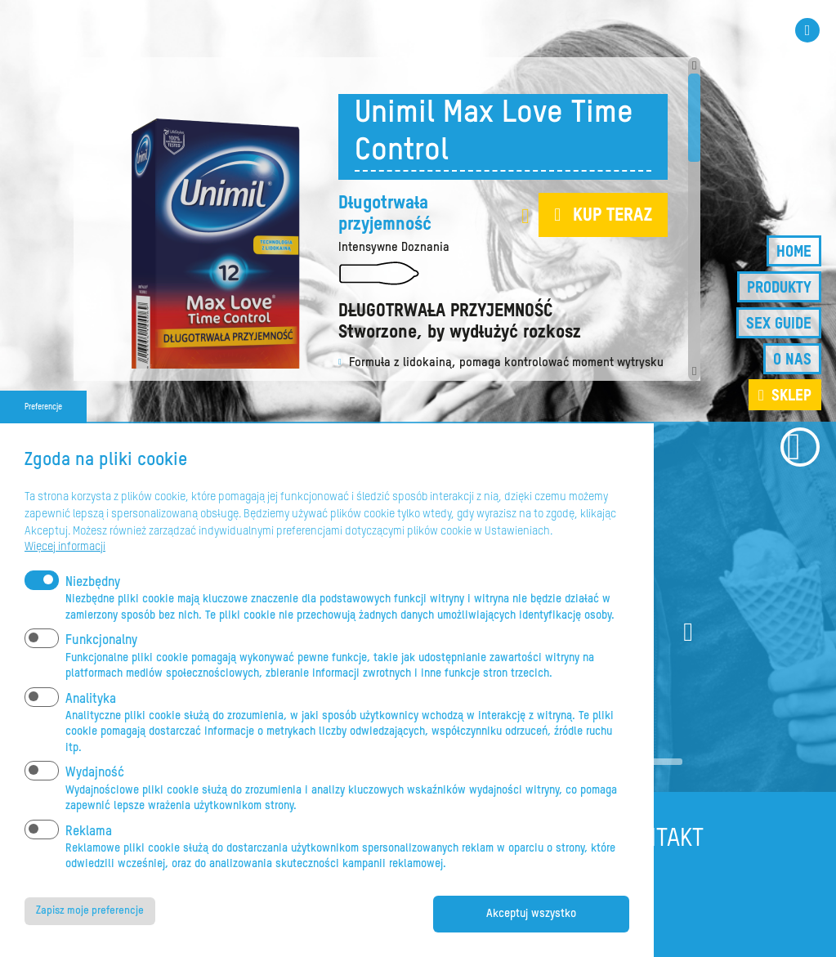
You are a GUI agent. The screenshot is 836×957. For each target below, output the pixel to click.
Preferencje (43, 404)
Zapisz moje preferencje (94, 910)
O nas (792, 360)
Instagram (807, 30)
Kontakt (660, 839)
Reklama (88, 829)
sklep (791, 396)
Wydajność (94, 771)
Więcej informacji (65, 544)
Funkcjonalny (101, 639)
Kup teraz (612, 216)
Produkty (779, 288)
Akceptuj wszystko (531, 913)
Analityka (90, 697)
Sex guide (778, 324)
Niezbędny (92, 581)
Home (793, 252)
